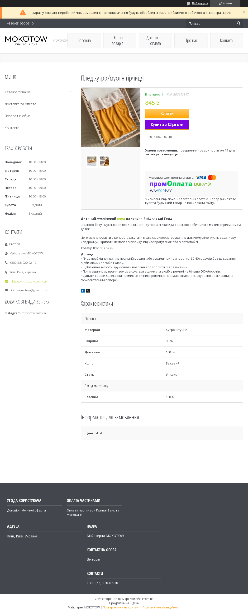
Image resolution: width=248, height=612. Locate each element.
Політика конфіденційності (161, 607)
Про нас (191, 40)
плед (121, 218)
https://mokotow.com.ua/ (29, 281)
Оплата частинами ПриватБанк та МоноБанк (93, 512)
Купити (167, 113)
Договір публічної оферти (26, 510)
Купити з (167, 124)
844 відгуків (200, 3)
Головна (84, 40)
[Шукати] (238, 23)
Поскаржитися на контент (121, 607)
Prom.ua (147, 599)
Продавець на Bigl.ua (124, 603)
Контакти (227, 40)
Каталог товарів (119, 40)
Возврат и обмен (19, 116)
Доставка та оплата (155, 40)
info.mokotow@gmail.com (29, 290)
